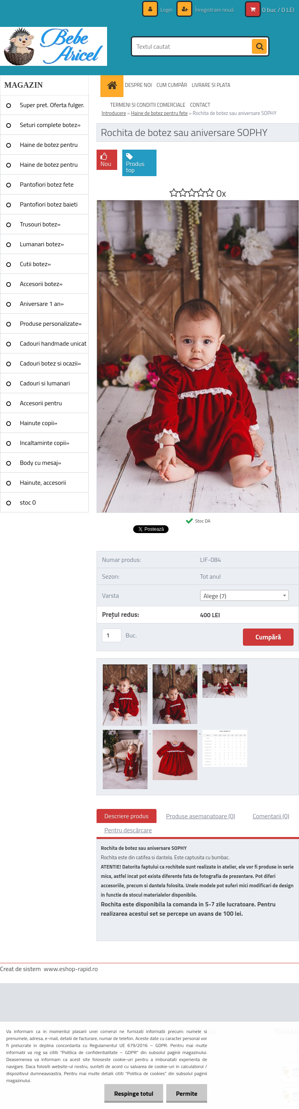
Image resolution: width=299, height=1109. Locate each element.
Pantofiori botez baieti (48, 204)
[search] (259, 46)
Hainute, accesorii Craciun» (43, 485)
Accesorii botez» (41, 283)
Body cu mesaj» (40, 462)
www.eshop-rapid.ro (71, 968)
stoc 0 (28, 502)
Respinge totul (133, 1093)
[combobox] (244, 595)
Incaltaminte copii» (44, 442)
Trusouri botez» (40, 224)
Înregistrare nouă (213, 9)
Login (166, 9)
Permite (186, 1093)
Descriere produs (126, 816)
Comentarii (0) (271, 816)
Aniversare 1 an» (42, 303)
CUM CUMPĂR (172, 85)
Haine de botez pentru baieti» (49, 167)
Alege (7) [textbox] (215, 595)
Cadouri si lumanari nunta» (45, 385)
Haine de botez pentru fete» (49, 147)
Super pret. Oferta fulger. (52, 104)
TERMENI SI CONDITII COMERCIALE (147, 105)
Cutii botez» (35, 263)
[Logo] (53, 46)
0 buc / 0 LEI (278, 9)
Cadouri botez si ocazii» (50, 363)
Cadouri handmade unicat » (53, 346)
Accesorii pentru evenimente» (41, 405)
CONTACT (200, 105)
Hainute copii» (38, 422)
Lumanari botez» (42, 244)
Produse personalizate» (51, 323)
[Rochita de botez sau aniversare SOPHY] (198, 203)
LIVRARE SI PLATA (211, 85)
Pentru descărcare (128, 830)
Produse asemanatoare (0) (200, 816)
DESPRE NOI (138, 85)
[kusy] (111, 635)
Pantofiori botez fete (47, 184)
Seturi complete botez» (50, 124)
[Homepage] (113, 85)
